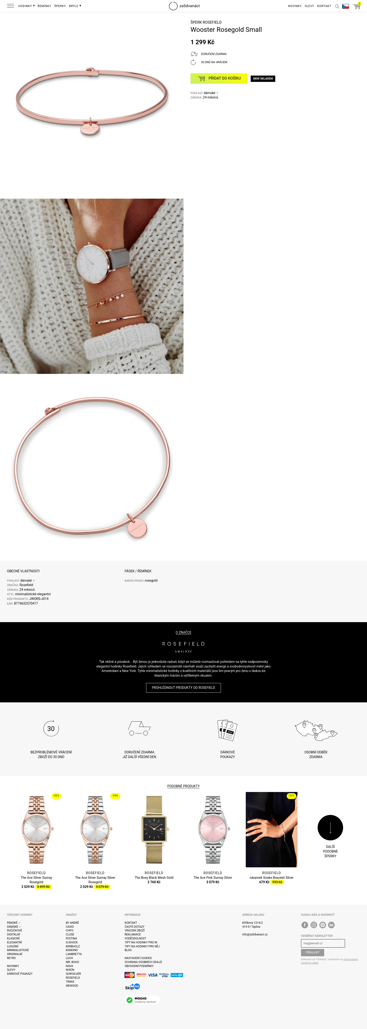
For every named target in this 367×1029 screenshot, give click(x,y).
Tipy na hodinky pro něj (142, 946)
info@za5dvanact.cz (255, 934)
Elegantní (14, 942)
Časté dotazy (134, 926)
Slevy (11, 969)
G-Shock (72, 942)
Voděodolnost (135, 938)
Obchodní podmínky (139, 966)
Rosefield (212, 22)
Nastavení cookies (138, 958)
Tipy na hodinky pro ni (141, 942)
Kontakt (131, 922)
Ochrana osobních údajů (143, 962)
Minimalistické (18, 950)
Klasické (13, 938)
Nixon (70, 969)
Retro (11, 958)
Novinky (13, 966)
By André (72, 922)
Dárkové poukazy (20, 973)
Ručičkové (14, 930)
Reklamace (133, 934)
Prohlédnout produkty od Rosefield (183, 688)
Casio (70, 926)
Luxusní (12, 946)
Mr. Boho (72, 962)
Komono (72, 950)
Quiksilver (73, 973)
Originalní (14, 954)
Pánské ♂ (13, 922)
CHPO (69, 930)
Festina (71, 938)
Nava (69, 966)
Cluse (70, 934)
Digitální (13, 934)
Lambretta (74, 954)
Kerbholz (73, 946)
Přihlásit (312, 952)
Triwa (70, 981)
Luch (69, 958)
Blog (128, 950)
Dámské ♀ (14, 926)
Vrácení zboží (134, 930)
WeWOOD (72, 985)
